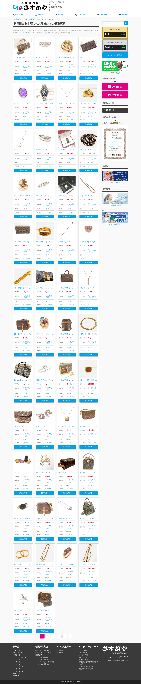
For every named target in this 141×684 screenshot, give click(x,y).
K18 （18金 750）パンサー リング (90, 100)
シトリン (25, 209)
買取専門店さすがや (74, 682)
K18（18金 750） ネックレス (88, 564)
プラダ (18, 669)
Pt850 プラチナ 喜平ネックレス (89, 147)
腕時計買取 (16, 674)
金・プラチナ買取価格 (115, 51)
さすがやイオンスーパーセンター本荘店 (26, 63)
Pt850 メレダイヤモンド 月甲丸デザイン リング (51, 147)
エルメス (18, 660)
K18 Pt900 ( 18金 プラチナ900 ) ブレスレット (94, 332)
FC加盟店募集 (83, 660)
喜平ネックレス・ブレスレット (95, 163)
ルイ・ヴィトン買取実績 (45, 662)
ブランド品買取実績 (41, 657)
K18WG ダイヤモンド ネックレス (68, 100)
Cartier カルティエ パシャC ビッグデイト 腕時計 (73, 147)
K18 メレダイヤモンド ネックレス (68, 425)
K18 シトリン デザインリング (23, 193)
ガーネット (69, 580)
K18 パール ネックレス (21, 147)
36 (65, 636)
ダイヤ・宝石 (69, 116)
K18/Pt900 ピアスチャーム (44, 472)
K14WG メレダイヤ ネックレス (67, 518)
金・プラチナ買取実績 (42, 651)
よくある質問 (83, 655)
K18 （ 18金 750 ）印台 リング (89, 379)
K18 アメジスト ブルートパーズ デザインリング (51, 332)
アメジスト (25, 116)
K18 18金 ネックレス (64, 240)
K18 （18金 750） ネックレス (45, 564)
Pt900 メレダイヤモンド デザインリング (49, 54)
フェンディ (91, 534)
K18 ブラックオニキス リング (23, 518)
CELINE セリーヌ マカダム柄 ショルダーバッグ (29, 332)
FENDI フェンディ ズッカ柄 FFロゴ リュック (93, 518)
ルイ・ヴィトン (26, 70)
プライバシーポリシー (86, 667)
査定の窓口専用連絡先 (86, 669)
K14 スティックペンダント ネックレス (91, 286)
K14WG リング (40, 425)
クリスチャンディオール (29, 395)
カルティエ (69, 163)
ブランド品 (16, 655)
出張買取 (115, 91)
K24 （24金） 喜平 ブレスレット (24, 286)
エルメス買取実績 (43, 660)
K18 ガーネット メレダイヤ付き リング (70, 564)
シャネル (18, 662)
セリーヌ (47, 534)
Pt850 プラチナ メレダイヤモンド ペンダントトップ (31, 611)
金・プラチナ (48, 70)
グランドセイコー (70, 209)
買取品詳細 (23, 75)
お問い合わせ (83, 657)
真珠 (24, 163)
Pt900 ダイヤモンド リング (44, 379)
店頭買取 (115, 83)
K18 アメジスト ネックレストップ (25, 100)
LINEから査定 (83, 651)
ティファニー (20, 671)
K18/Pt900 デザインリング (66, 54)
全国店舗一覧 (83, 653)
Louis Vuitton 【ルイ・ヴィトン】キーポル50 (50, 286)
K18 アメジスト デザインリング (89, 240)
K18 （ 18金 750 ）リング (44, 240)
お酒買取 (16, 676)
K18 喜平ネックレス (85, 193)
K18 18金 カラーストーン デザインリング (27, 472)
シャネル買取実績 (43, 664)
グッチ (18, 664)
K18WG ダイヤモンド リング (45, 193)
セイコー (47, 116)
